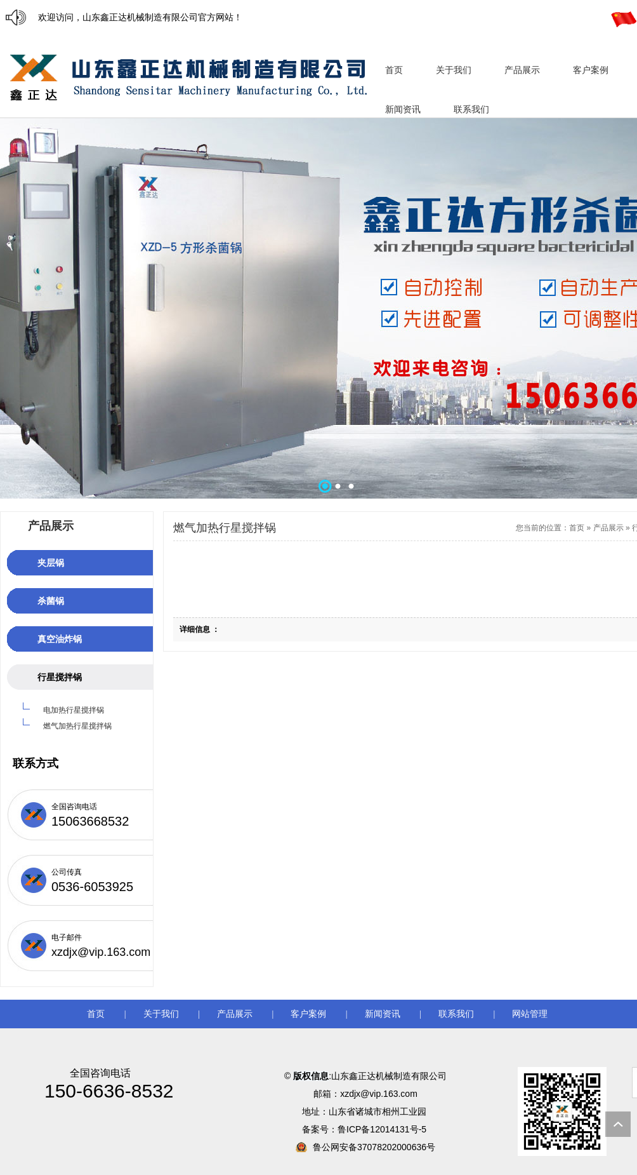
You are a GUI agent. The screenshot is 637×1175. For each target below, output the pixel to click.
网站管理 (530, 1014)
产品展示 (608, 527)
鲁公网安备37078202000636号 (374, 1147)
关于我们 (161, 1014)
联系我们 (456, 1014)
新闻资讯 (382, 1014)
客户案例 (308, 1014)
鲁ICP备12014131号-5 (383, 1129)
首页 (576, 527)
